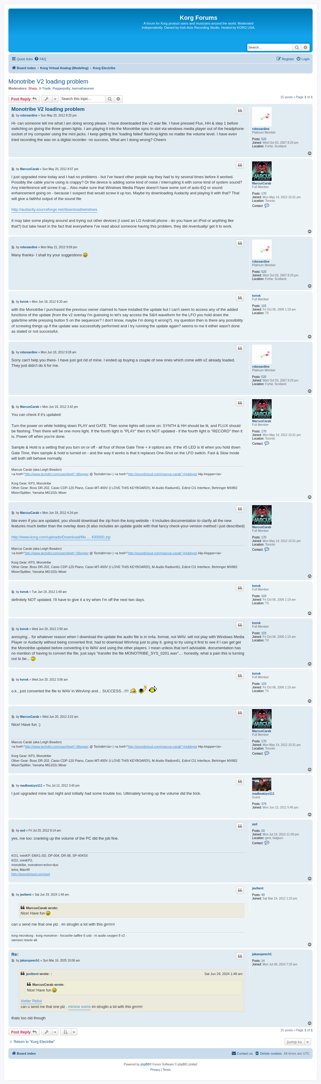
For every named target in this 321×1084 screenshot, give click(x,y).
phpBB (144, 1064)
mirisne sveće (79, 1007)
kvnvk (256, 295)
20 (263, 830)
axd (254, 824)
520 (264, 139)
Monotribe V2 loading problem (48, 81)
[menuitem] (40, 59)
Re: (15, 954)
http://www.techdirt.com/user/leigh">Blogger (57, 474)
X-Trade (45, 88)
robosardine (260, 129)
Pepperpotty (61, 88)
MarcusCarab (261, 183)
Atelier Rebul (31, 1001)
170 (264, 193)
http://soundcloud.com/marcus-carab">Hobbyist (162, 474)
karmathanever (83, 88)
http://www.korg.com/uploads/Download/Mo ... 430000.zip (60, 537)
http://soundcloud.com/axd (30, 874)
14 (263, 960)
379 (264, 804)
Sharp (32, 88)
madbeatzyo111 (263, 793)
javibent (258, 888)
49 (263, 895)
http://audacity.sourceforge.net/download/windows (54, 209)
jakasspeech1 (262, 954)
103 (264, 306)
